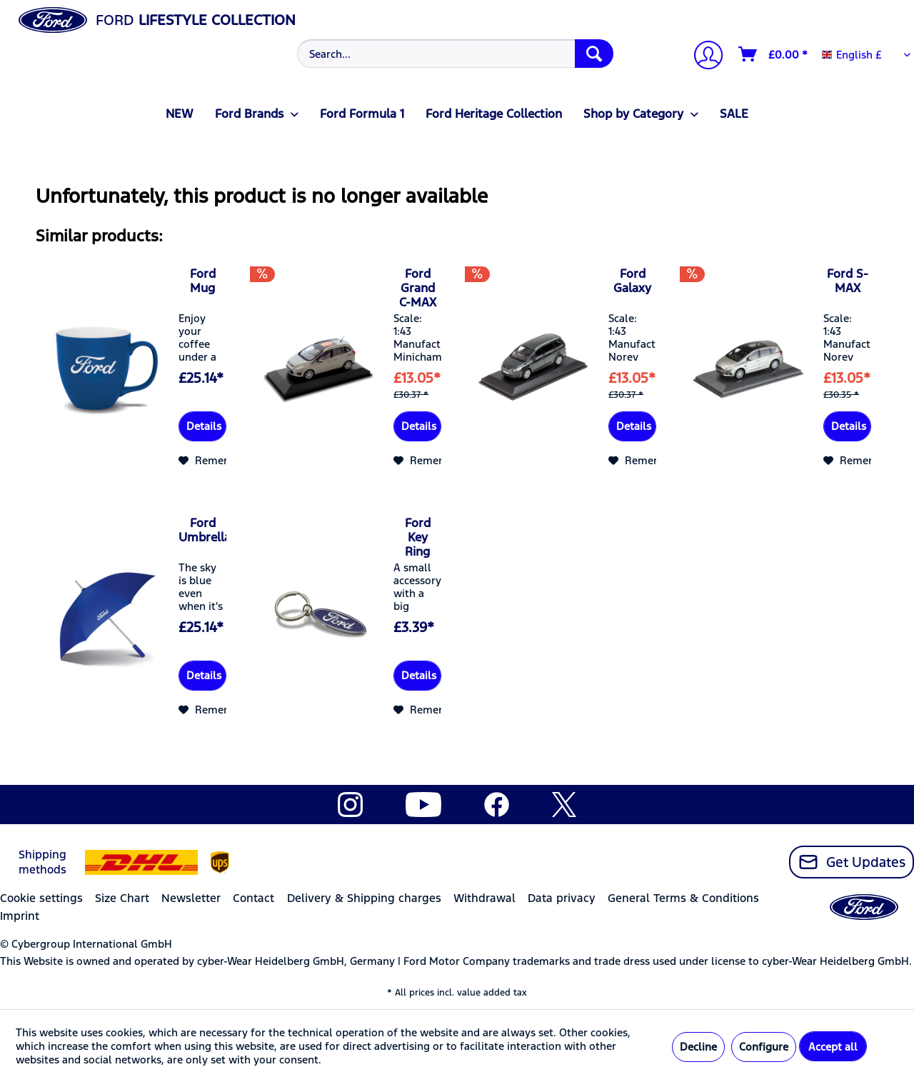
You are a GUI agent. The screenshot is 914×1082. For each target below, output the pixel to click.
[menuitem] (453, 53)
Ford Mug (203, 280)
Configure (763, 1046)
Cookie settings (41, 898)
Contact (253, 898)
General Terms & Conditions (683, 898)
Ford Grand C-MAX (417, 287)
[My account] (703, 56)
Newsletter (191, 898)
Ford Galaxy (632, 280)
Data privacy (562, 898)
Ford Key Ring (418, 537)
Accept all (833, 1046)
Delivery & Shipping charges (364, 898)
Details (203, 426)
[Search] (594, 53)
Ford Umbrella (202, 530)
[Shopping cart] (774, 54)
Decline (698, 1046)
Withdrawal (484, 898)
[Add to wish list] (214, 460)
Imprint (19, 915)
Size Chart (122, 898)
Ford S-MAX (847, 280)
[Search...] (455, 53)
